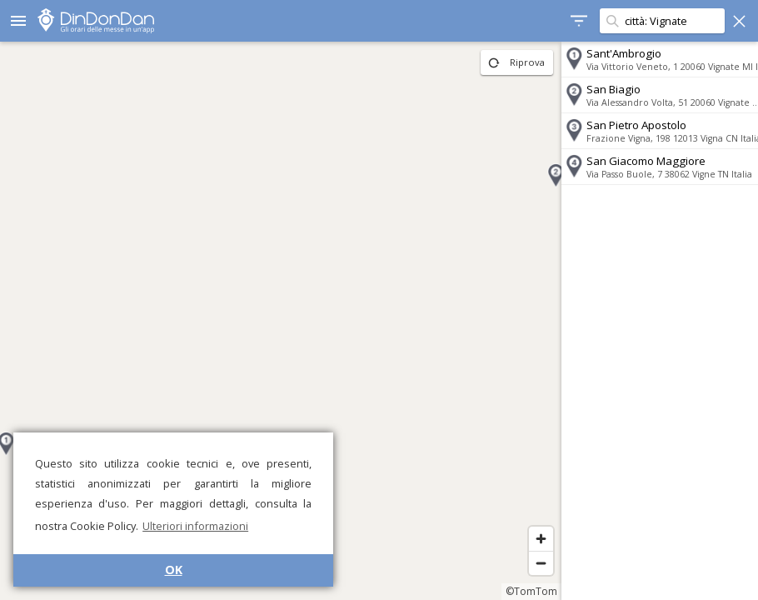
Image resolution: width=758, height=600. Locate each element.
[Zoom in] (529, 539)
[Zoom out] (529, 563)
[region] (275, 321)
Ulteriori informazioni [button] (195, 525)
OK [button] (173, 570)
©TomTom (520, 591)
